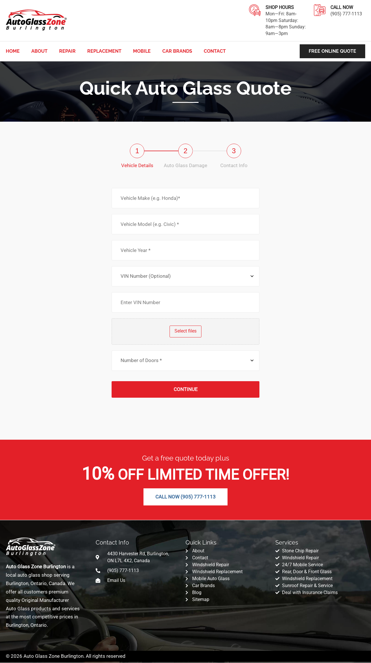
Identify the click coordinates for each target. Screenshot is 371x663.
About (39, 51)
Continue (186, 389)
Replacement (104, 51)
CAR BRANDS (177, 51)
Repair (67, 51)
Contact (215, 51)
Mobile (142, 51)
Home (13, 51)
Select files (185, 331)
